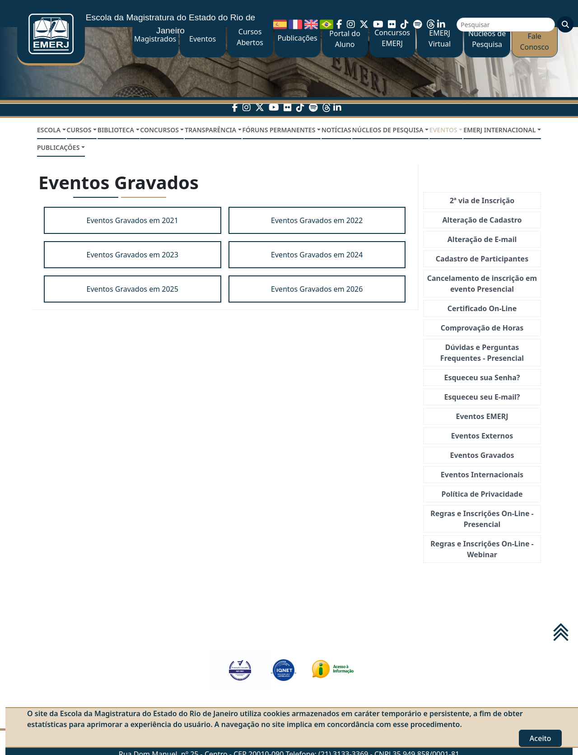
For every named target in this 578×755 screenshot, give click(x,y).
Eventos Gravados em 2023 (132, 255)
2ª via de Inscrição (482, 200)
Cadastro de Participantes (482, 259)
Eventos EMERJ (482, 416)
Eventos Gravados (482, 455)
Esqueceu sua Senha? (482, 377)
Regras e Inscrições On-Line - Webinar (481, 549)
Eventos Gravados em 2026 (317, 289)
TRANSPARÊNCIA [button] (210, 130)
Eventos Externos (482, 436)
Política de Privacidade (481, 494)
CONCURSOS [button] (159, 130)
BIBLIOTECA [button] (116, 130)
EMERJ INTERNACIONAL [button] (499, 130)
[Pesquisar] (506, 25)
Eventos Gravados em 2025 (132, 289)
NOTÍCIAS (336, 130)
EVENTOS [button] (443, 130)
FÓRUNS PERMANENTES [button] (279, 130)
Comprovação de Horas (482, 328)
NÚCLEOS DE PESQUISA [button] (388, 130)
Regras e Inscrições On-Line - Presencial (481, 518)
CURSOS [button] (79, 130)
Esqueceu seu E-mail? (482, 397)
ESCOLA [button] (49, 130)
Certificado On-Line (482, 308)
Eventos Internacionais (482, 475)
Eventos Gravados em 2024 (317, 255)
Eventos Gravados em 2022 (317, 220)
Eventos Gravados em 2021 (132, 220)
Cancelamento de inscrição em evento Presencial (482, 283)
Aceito (540, 738)
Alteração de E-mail (482, 239)
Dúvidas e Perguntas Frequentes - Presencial (482, 352)
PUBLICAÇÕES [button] (58, 147)
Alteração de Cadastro (482, 220)
